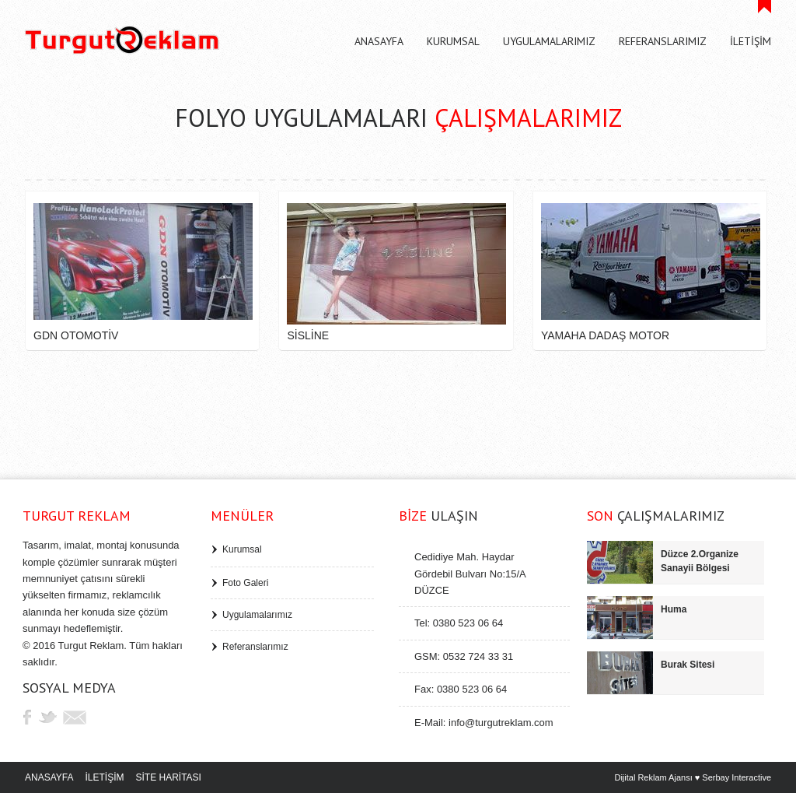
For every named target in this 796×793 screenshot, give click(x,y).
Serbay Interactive (736, 777)
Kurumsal (242, 549)
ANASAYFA (49, 777)
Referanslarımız (255, 646)
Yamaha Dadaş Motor (605, 336)
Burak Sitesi (687, 664)
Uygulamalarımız (257, 614)
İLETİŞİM (104, 777)
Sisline (308, 336)
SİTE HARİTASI (168, 777)
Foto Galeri (245, 582)
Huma (673, 609)
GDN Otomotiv (75, 336)
